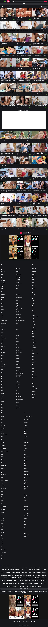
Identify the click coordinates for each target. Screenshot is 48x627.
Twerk (25, 489)
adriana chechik (5, 583)
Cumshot (17, 282)
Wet (24, 521)
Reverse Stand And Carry (4, 482)
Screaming (2, 512)
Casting (2, 381)
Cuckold (17, 271)
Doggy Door (18, 305)
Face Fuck (17, 335)
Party (1, 419)
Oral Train (33, 394)
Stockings (25, 433)
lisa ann (40, 583)
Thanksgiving (26, 469)
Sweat (25, 445)
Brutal (2, 369)
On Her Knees (34, 391)
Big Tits (2, 332)
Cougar (2, 404)
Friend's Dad (18, 367)
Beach (2, 315)
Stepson (25, 430)
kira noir (23, 577)
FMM (17, 356)
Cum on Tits (18, 280)
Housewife (33, 283)
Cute (17, 288)
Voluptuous (26, 506)
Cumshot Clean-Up (19, 283)
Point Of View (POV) (4, 434)
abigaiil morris (17, 569)
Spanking (2, 544)
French (17, 364)
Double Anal (18, 312)
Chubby (2, 390)
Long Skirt (33, 327)
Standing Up (2, 558)
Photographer (3, 425)
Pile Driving (2, 433)
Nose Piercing (34, 373)
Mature (33, 344)
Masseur (33, 339)
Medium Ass (34, 345)
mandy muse (34, 586)
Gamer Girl (18, 382)
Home (14, 621)
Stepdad (25, 425)
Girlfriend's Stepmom (19, 399)
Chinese (2, 387)
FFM (17, 346)
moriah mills (33, 574)
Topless (25, 485)
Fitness (17, 355)
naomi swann (9, 580)
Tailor (25, 454)
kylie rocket (17, 574)
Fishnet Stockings (19, 352)
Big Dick (2, 326)
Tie (24, 477)
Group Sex (18, 407)
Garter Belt (18, 388)
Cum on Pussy (18, 279)
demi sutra (42, 577)
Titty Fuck (25, 480)
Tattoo (25, 462)
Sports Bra (2, 547)
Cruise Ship (18, 268)
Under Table (26, 494)
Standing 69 (2, 555)
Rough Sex (2, 492)
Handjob (33, 273)
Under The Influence (27, 495)
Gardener (17, 387)
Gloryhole (17, 402)
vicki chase (22, 583)
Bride (1, 361)
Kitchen (33, 307)
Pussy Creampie (3, 465)
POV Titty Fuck (3, 453)
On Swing (33, 392)
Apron (2, 288)
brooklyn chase (38, 572)
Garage (17, 385)
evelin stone (10, 578)
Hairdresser (34, 268)
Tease (25, 465)
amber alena (3, 580)
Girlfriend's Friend (19, 396)
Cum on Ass (18, 276)
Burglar (2, 372)
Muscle (33, 362)
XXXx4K (23, 625)
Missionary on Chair (35, 353)
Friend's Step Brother (19, 372)
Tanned (25, 460)
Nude (33, 374)
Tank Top (25, 459)
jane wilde (23, 569)
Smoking (2, 535)
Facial (17, 338)
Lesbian (33, 318)
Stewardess (26, 431)
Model (33, 356)
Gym (17, 408)
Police (2, 436)
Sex (1, 515)
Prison (2, 457)
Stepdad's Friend (26, 427)
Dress (17, 323)
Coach (2, 399)
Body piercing (3, 346)
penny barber (22, 578)
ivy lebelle (37, 580)
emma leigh (21, 580)
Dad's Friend (18, 294)
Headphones (34, 276)
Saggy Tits (2, 498)
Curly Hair (17, 285)
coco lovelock (5, 577)
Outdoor (33, 397)
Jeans (33, 303)
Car (1, 379)
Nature (33, 368)
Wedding (25, 518)
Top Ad (25, 483)
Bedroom (2, 318)
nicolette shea (28, 578)
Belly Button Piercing (4, 320)
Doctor (17, 303)
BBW (1, 312)
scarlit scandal (4, 578)
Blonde (2, 341)
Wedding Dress (26, 519)
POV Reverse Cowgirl (4, 450)
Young (25, 536)
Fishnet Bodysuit (18, 349)
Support (18, 621)
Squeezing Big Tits (3, 549)
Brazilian (2, 360)
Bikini (1, 335)
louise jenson (22, 575)
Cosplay (2, 402)
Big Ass (2, 321)
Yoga (25, 533)
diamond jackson (28, 583)
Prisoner (2, 459)
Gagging (17, 381)
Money (33, 359)
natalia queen (4, 575)
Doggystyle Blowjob (19, 308)
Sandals (2, 500)
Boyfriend (2, 355)
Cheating (2, 384)
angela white (18, 572)
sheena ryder (10, 575)
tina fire (2, 572)
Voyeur (25, 507)
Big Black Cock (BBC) (4, 323)
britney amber (15, 586)
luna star (36, 583)
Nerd (33, 371)
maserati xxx (15, 580)
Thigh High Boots (26, 471)
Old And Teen (34, 386)
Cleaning (2, 396)
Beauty (2, 317)
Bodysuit (2, 347)
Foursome (17, 361)
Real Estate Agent (3, 474)
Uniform (25, 497)
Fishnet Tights (18, 353)
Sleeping (2, 529)
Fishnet (17, 347)
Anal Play (2, 285)
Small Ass (2, 532)
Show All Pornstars (24, 588)
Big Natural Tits (3, 329)
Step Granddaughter (27, 419)
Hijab (33, 279)
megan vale (44, 575)
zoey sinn (33, 569)
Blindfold (2, 340)
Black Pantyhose (3, 337)
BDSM (2, 314)
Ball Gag (2, 303)
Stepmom (25, 428)
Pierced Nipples (3, 427)
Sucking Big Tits (26, 442)
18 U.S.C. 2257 (32, 621)
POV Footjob (3, 445)
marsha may (34, 575)
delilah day (38, 569)
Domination (18, 311)
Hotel (33, 282)
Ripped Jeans (3, 485)
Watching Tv (26, 515)
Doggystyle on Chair (19, 309)
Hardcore (33, 274)
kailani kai (39, 586)
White (25, 524)
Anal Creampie (3, 280)
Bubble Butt (2, 370)
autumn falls (11, 583)
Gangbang (18, 384)
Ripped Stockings (3, 488)
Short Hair (2, 520)
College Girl (2, 401)
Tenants (25, 468)
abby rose (39, 575)
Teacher (25, 463)
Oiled (33, 383)
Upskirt (25, 500)
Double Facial (18, 315)
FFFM (17, 344)
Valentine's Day (26, 504)
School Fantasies (3, 506)
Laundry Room (34, 313)
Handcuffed (34, 271)
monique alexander (36, 578)
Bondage (2, 349)
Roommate (2, 491)
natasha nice (28, 575)
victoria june (31, 580)
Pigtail (2, 431)
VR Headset (26, 509)
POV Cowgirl (3, 442)
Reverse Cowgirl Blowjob (4, 480)
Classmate (2, 393)
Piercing (2, 430)
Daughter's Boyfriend (19, 297)
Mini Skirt (33, 350)
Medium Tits (34, 347)
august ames (43, 578)
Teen (25, 466)
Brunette (2, 367)
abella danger (32, 572)
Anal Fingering (3, 282)
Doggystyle (18, 306)
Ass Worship (3, 294)
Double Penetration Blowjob (20, 320)
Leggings (33, 315)
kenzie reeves (16, 575)
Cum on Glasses (18, 277)
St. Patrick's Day (3, 552)
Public (2, 462)
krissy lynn (8, 571)
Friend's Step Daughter (19, 373)
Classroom (2, 395)
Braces (2, 358)
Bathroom (2, 309)
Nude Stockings (34, 376)
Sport (1, 546)
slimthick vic (44, 572)
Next (29, 232)
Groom (17, 405)
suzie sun (13, 572)
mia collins (37, 577)
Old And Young (34, 388)
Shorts (2, 521)
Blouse (2, 343)
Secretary (2, 514)
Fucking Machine (19, 376)
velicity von (17, 583)
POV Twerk (2, 454)
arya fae (38, 574)
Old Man (33, 389)
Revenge (2, 477)
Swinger (25, 448)
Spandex (2, 541)
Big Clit (2, 324)
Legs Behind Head (35, 316)
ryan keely (28, 577)
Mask (33, 336)
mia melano (8, 572)
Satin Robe (2, 501)
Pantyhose (2, 416)
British (2, 363)
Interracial (33, 294)
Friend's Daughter (19, 369)
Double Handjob (18, 317)
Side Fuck (2, 524)
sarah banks (11, 574)
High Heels (33, 277)
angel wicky (12, 569)
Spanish (2, 543)
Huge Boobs (34, 285)
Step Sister (26, 422)
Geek (17, 390)
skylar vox (19, 577)
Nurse (33, 377)
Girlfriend (17, 393)
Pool (1, 439)
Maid (33, 333)
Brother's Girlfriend (3, 364)
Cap (1, 378)
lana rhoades (9, 586)
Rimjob (2, 483)
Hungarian (33, 288)
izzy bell (44, 583)
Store (25, 434)
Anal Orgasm (3, 283)
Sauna (2, 503)
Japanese (33, 300)
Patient (2, 422)
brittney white (12, 577)
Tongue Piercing (26, 482)
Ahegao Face (3, 271)
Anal (1, 277)
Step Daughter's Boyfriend (28, 416)
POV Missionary (3, 448)
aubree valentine (5, 569)
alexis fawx (16, 578)
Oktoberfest (34, 385)
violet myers (43, 569)
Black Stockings (3, 338)
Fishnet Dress (18, 350)
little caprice (43, 580)
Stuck (25, 439)
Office (33, 382)
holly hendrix (24, 572)
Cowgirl (2, 407)
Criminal (2, 410)
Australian (2, 297)
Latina (33, 312)
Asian (1, 291)
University (25, 498)
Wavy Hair (25, 516)
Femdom (17, 341)
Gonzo (17, 404)
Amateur (2, 274)
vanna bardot (27, 574)
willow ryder (6, 574)
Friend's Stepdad (18, 375)
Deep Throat (18, 300)
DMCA (27, 621)
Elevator (17, 329)
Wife (25, 527)
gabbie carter (24, 567)
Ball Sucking (2, 306)
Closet (2, 398)
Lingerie (33, 321)
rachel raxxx (28, 586)
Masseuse (33, 341)
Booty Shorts (3, 352)
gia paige (26, 580)
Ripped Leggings (3, 486)
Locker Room (34, 324)
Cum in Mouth (18, 274)
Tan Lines (25, 457)
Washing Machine (27, 513)
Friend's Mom (18, 370)
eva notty (42, 574)
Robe (1, 489)
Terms (23, 621)
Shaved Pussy (3, 518)
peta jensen (29, 569)
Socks (2, 540)
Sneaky (2, 538)
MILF (33, 348)
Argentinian (2, 289)
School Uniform (3, 509)
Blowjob (2, 344)
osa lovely (41, 567)
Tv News (25, 488)
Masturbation (34, 342)
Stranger (25, 436)
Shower (2, 523)
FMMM (17, 358)
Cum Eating (18, 273)
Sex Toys (2, 517)
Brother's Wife (3, 366)
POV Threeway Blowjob (4, 451)
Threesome (26, 474)
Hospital (33, 280)
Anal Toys (2, 286)
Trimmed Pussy (26, 486)
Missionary (33, 351)
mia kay (22, 574)
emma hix (32, 577)
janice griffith (21, 586)
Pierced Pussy (3, 428)
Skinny (2, 526)
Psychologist (3, 460)
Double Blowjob (18, 314)
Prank (2, 456)
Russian (2, 494)
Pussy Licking (3, 468)
